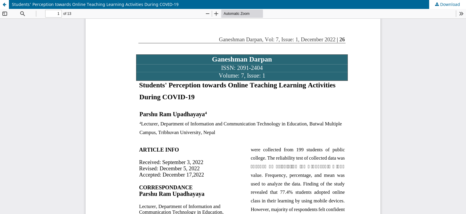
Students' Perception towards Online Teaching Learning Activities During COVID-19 (95, 4)
